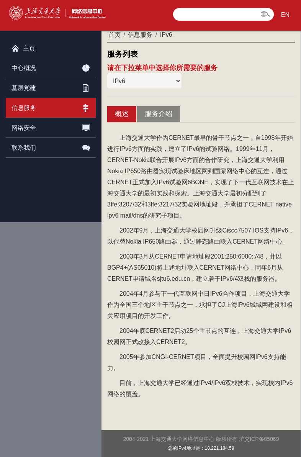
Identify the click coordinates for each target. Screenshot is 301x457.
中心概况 (50, 66)
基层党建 (50, 86)
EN (285, 14)
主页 (23, 46)
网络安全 (50, 126)
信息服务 (50, 106)
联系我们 (50, 146)
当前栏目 (144, 80)
